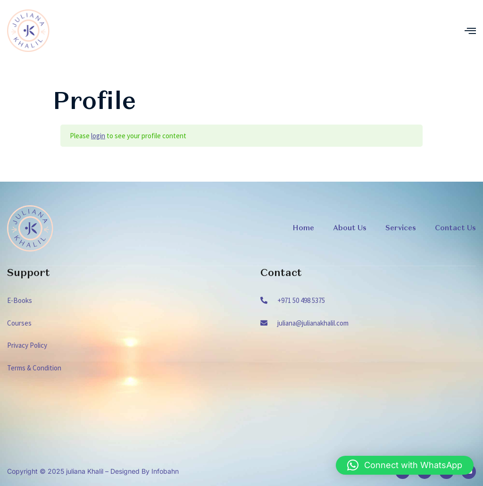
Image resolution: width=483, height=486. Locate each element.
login (98, 135)
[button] (405, 465)
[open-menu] (470, 31)
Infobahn (165, 471)
